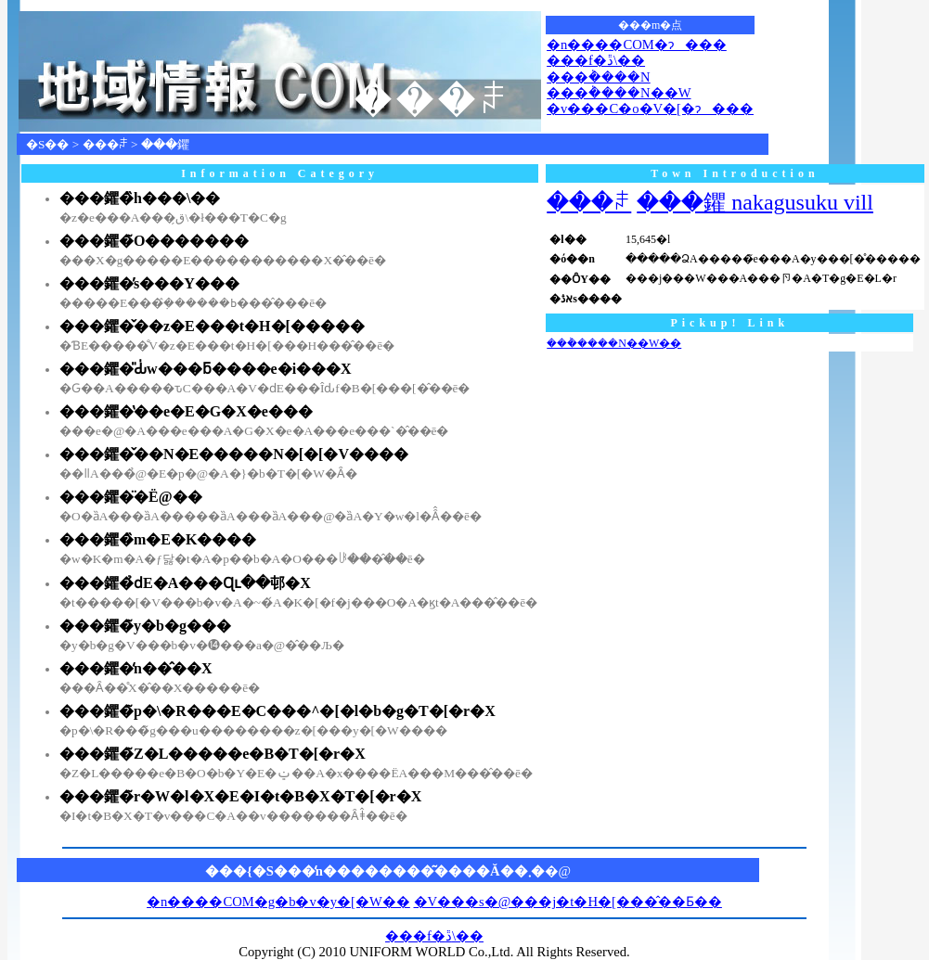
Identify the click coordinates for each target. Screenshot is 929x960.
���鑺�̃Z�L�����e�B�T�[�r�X (212, 754)
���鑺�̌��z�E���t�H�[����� (212, 326)
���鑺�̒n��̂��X (135, 668)
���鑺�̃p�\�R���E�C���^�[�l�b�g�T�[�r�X (277, 711)
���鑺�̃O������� (154, 241)
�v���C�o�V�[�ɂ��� (650, 108)
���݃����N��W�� (614, 343)
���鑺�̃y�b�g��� (145, 626)
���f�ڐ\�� (596, 60)
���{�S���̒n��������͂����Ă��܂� (375, 871)
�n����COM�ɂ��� (637, 44)
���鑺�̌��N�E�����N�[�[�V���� (233, 454)
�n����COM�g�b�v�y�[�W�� (278, 901)
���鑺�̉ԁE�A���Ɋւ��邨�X (185, 583)
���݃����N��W (618, 92)
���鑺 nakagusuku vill (755, 202)
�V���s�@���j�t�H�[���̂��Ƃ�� (568, 901)
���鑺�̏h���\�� (139, 198)
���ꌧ (105, 144)
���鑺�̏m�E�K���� (157, 539)
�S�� (47, 144)
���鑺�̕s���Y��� (149, 283)
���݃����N (599, 77)
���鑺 (165, 144)
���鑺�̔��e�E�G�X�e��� (186, 411)
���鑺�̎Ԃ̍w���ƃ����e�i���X (205, 369)
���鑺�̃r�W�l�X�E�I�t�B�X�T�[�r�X (240, 796)
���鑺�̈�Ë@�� (130, 497)
